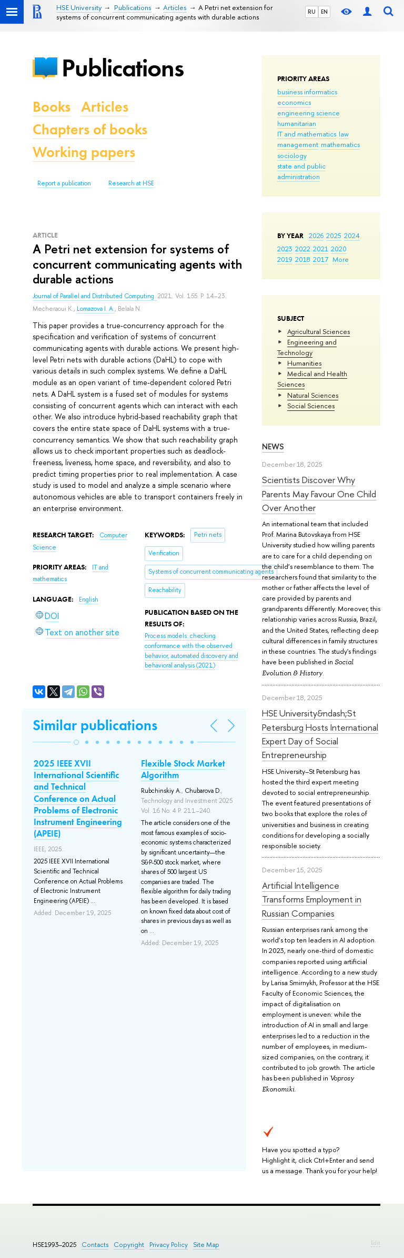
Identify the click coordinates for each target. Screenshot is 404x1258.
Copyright (129, 1244)
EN (324, 11)
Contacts (95, 1244)
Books (51, 106)
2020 (339, 248)
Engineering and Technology (307, 347)
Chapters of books (90, 129)
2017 (320, 259)
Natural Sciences (312, 395)
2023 (284, 248)
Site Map (206, 1244)
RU (312, 11)
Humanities (304, 363)
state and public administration (301, 171)
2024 (352, 235)
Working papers (84, 152)
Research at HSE (131, 183)
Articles (104, 106)
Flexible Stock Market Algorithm (183, 769)
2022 (302, 248)
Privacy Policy (168, 1244)
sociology (292, 155)
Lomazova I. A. (96, 308)
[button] (76, 742)
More (340, 259)
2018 (302, 259)
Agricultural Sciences (318, 331)
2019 (284, 259)
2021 (320, 248)
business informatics (307, 91)
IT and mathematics (306, 134)
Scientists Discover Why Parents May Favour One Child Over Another (319, 494)
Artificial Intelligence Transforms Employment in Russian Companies (311, 899)
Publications (123, 68)
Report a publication (64, 183)
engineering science (308, 112)
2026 (316, 235)
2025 (333, 235)
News (273, 446)
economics (294, 102)
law (344, 134)
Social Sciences (311, 405)
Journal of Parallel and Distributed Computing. (95, 296)
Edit (375, 1242)
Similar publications (95, 725)
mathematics (340, 144)
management (297, 144)
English (88, 599)
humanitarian (296, 123)
